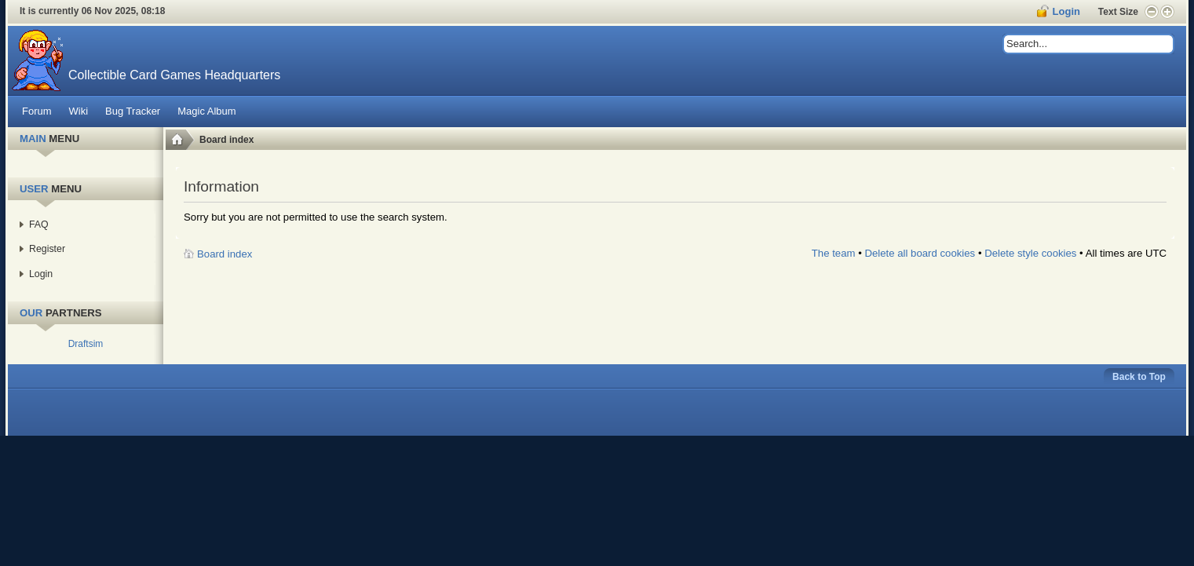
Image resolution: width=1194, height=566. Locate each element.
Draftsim (86, 343)
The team (834, 253)
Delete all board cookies (919, 253)
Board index (226, 139)
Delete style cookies (1030, 253)
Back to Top (1139, 376)
